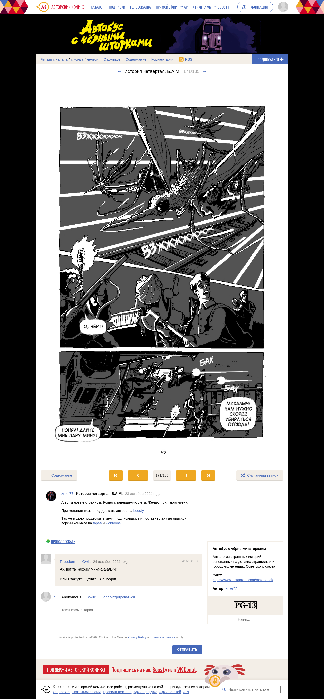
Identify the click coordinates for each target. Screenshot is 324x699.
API (186, 7)
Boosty (223, 7)
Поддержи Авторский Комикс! (76, 669)
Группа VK (203, 7)
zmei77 (231, 588)
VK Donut (186, 669)
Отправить (187, 649)
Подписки (117, 7)
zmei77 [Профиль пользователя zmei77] (67, 493)
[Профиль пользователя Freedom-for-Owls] (48, 559)
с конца (77, 59)
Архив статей (170, 692)
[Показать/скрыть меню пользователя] (282, 7)
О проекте (61, 692)
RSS (188, 59)
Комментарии (162, 59)
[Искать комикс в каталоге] (224, 689)
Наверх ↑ (245, 619)
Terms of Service (164, 637)
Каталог (97, 7)
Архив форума (145, 692)
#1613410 (190, 561)
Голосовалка (140, 7)
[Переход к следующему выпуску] (162, 272)
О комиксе (111, 59)
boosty (138, 511)
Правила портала (117, 692)
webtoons (113, 523)
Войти (91, 597)
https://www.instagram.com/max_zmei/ (243, 580)
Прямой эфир (166, 7)
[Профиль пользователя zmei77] (51, 509)
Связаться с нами (86, 692)
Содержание (136, 59)
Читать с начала (54, 59)
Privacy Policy (137, 637)
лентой (92, 59)
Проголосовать (63, 541)
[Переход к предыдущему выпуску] (67, 272)
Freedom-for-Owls (75, 561)
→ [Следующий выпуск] (204, 71)
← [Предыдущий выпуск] (119, 71)
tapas (97, 523)
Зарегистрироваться (118, 597)
